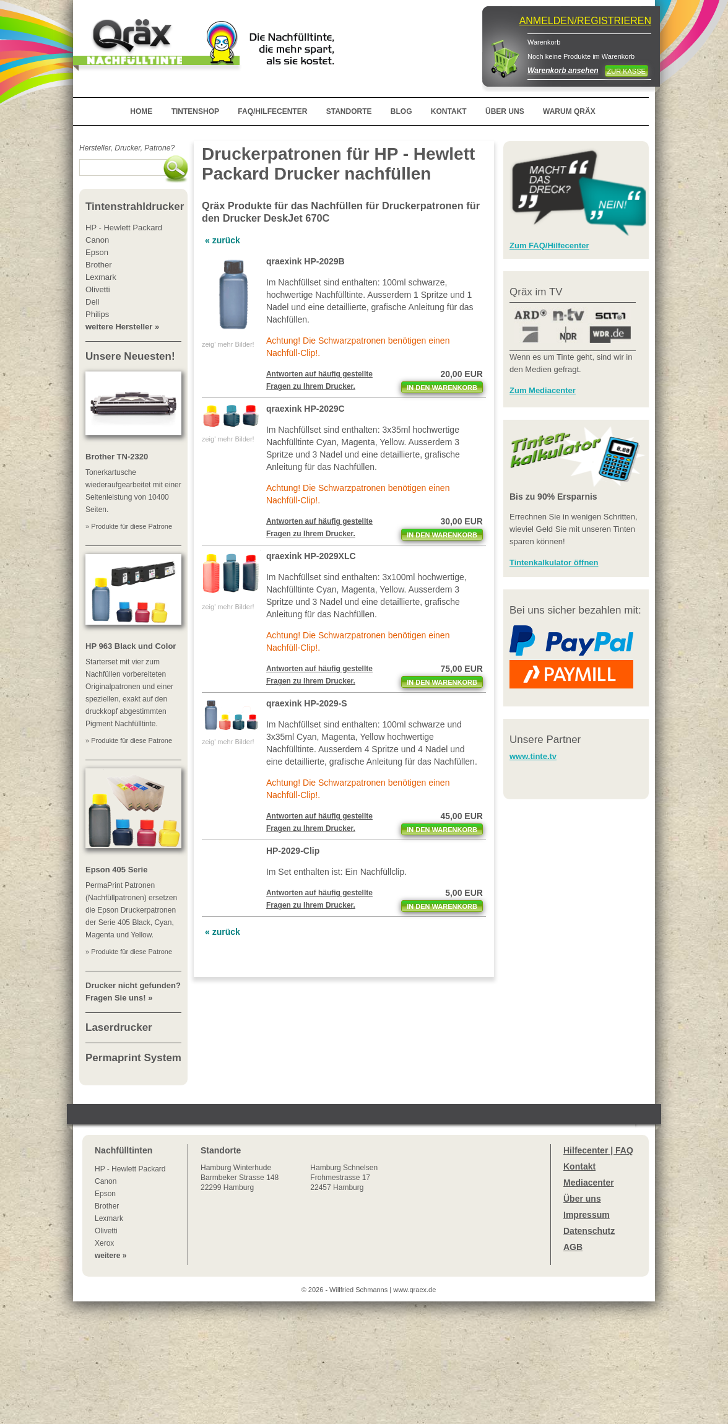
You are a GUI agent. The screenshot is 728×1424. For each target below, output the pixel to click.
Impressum (586, 1215)
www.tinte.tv (533, 756)
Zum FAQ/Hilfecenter (549, 245)
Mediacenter (588, 1182)
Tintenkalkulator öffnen (554, 562)
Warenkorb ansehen (562, 70)
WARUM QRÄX (569, 111)
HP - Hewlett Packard (130, 1169)
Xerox (104, 1243)
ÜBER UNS (504, 111)
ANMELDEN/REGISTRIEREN (585, 20)
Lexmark (109, 1218)
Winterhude (240, 1177)
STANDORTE (349, 111)
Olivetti (106, 1230)
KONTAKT (449, 111)
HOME (141, 111)
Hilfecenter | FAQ (598, 1150)
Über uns (582, 1199)
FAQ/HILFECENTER (272, 111)
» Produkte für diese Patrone (128, 526)
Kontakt (579, 1166)
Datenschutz (589, 1231)
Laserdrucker (118, 1027)
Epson (105, 1193)
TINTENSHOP (195, 111)
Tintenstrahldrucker (134, 206)
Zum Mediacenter (542, 390)
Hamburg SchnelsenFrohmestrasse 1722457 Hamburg (344, 1177)
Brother (107, 1206)
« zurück (222, 240)
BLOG (401, 111)
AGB (573, 1247)
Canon (105, 1181)
